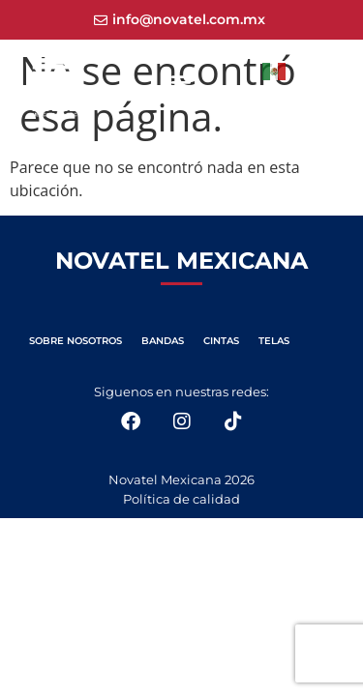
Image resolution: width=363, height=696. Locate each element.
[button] (181, 82)
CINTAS (221, 340)
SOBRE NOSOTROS (75, 340)
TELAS (273, 340)
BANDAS (162, 340)
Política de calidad (181, 499)
